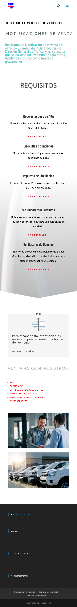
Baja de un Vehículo (36, 595)
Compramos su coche (49, 592)
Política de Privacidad (24, 592)
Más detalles (37, 136)
